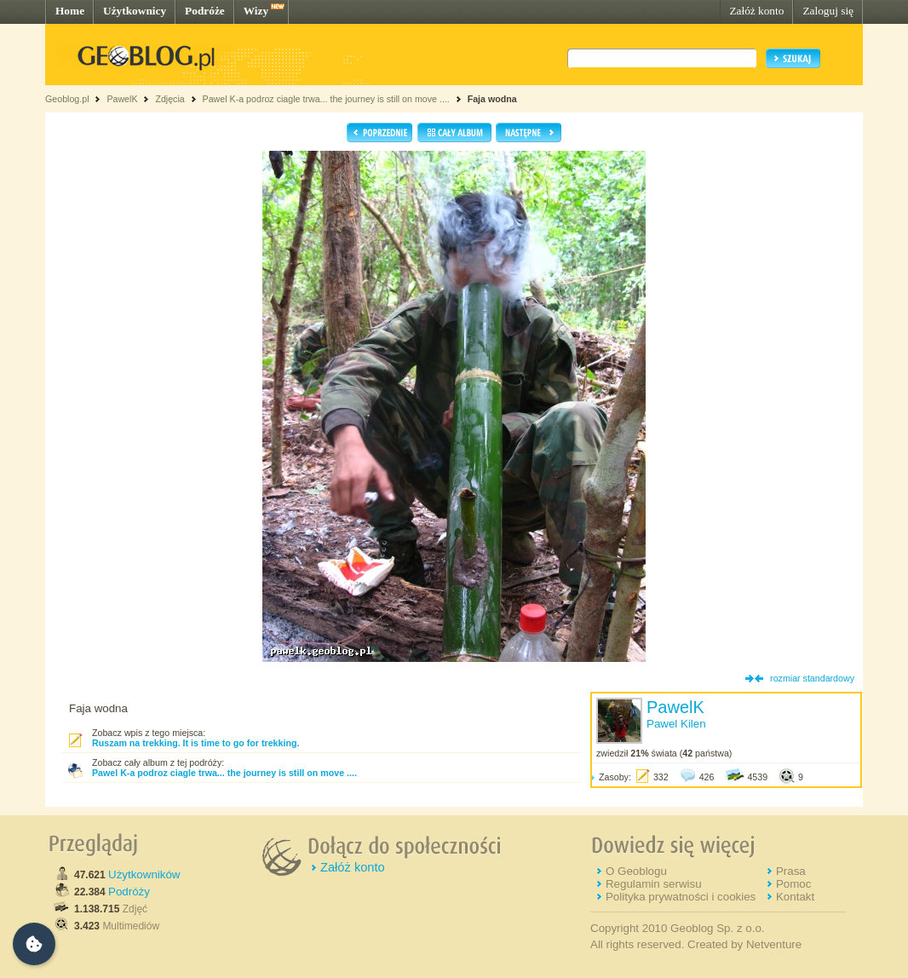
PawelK (121, 99)
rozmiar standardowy (812, 678)
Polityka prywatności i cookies (681, 896)
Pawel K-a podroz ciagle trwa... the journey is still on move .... (326, 99)
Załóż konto (756, 10)
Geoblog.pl (67, 99)
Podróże (205, 10)
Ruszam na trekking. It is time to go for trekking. (195, 743)
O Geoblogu (636, 871)
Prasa (791, 871)
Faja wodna (492, 99)
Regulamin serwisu (654, 883)
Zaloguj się (827, 10)
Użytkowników (144, 874)
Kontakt (795, 896)
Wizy (256, 10)
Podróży (129, 891)
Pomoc (793, 883)
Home (69, 10)
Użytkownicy (134, 10)
